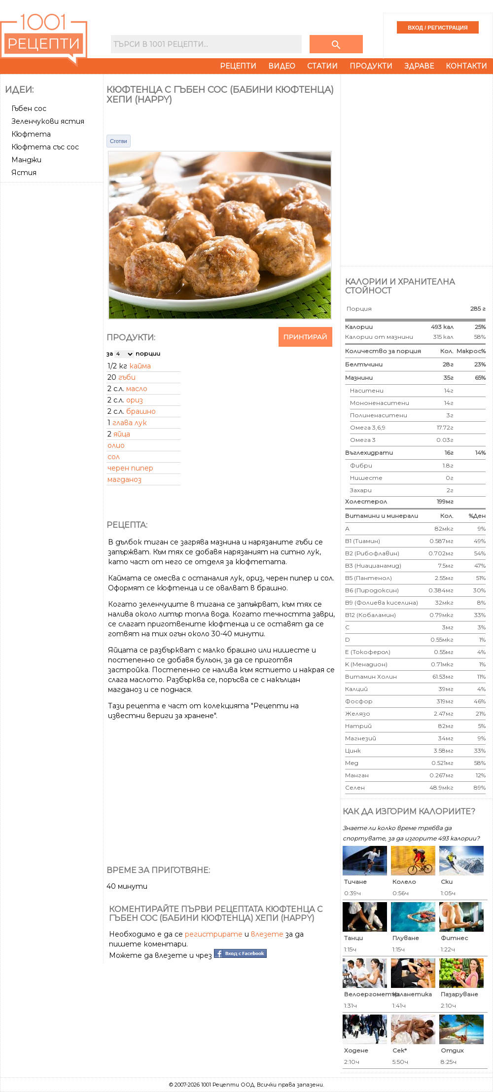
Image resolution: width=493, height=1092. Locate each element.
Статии (322, 66)
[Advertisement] (107, 168)
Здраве (419, 66)
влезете (267, 934)
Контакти (466, 66)
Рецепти (238, 66)
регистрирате (214, 934)
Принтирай (305, 337)
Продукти (371, 66)
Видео (281, 66)
